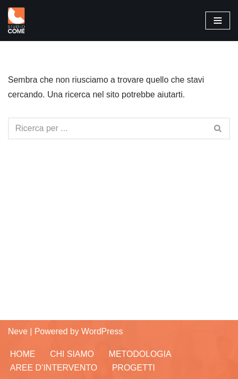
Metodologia (140, 354)
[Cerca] (107, 128)
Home (22, 354)
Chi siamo (72, 354)
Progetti (133, 367)
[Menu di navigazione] (217, 20)
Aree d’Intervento (53, 367)
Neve (17, 331)
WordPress (102, 331)
